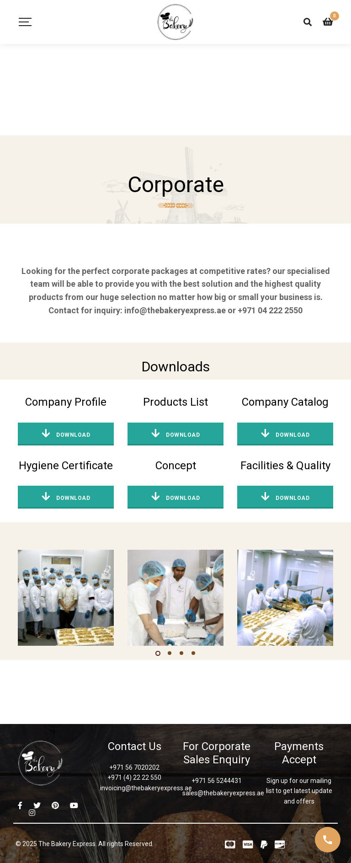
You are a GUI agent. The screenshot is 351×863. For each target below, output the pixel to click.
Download (66, 434)
